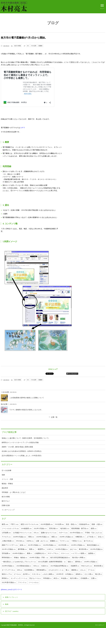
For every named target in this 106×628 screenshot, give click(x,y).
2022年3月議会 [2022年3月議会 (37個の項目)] (40, 528)
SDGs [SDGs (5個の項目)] (36, 566)
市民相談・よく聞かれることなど (14, 492)
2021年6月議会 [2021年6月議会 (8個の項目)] (96, 549)
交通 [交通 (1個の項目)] (93, 578)
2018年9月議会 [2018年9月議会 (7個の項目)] (18, 553)
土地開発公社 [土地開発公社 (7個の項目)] (40, 553)
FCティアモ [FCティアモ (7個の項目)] (53, 553)
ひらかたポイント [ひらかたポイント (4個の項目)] (56, 570)
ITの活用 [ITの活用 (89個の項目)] (59, 524)
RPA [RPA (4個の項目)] (19, 570)
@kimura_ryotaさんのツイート (11, 589)
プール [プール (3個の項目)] (91, 570)
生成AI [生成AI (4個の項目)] (44, 566)
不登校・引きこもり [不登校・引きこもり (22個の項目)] (93, 532)
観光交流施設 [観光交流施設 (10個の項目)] (93, 545)
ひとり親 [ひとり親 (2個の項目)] (89, 574)
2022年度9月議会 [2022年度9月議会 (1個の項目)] (9, 582)
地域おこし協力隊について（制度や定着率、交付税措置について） (26, 438)
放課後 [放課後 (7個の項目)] (91, 553)
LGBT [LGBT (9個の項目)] (50, 549)
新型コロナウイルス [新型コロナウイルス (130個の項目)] (29, 524)
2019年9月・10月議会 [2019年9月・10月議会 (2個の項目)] (64, 574)
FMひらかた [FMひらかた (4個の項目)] (86, 566)
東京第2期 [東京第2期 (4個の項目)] (98, 566)
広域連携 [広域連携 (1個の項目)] (85, 578)
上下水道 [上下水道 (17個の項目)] (91, 537)
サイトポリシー (99, 625)
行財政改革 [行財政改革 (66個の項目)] (84, 524)
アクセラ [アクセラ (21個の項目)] (6, 537)
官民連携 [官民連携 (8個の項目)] (6, 553)
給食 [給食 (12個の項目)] (23, 545)
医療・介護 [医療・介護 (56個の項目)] (97, 524)
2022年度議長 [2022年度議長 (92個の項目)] (47, 524)
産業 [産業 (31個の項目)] (93, 528)
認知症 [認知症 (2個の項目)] (79, 574)
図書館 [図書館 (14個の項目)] (53, 541)
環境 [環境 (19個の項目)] (31, 537)
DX (28, 46)
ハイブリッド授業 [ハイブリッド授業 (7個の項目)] (78, 553)
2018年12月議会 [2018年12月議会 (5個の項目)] (90, 562)
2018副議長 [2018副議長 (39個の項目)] (26, 528)
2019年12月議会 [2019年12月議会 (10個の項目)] (78, 545)
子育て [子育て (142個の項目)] (14, 524)
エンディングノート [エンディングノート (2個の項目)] (19, 578)
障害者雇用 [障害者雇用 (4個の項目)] (41, 570)
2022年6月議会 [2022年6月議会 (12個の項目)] (49, 545)
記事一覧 (54, 417)
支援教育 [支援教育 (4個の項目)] (75, 566)
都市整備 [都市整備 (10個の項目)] (22, 549)
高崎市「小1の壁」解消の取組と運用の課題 (17, 447)
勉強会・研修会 (7, 483)
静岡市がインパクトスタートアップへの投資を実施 (20, 442)
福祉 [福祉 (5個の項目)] (70, 562)
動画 (6, 604)
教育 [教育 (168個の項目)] (5, 524)
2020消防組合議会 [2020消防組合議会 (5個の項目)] (23, 566)
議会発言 (5, 488)
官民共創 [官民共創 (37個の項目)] (53, 528)
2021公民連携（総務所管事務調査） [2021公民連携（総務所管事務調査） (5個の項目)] (51, 562)
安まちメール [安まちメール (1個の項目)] (35, 578)
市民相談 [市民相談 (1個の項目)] (47, 578)
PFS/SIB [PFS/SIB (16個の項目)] (20, 541)
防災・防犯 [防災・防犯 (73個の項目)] (71, 524)
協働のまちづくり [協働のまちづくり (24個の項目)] (48, 532)
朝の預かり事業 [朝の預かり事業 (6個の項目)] (78, 557)
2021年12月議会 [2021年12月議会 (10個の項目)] (8, 549)
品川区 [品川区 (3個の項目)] (26, 574)
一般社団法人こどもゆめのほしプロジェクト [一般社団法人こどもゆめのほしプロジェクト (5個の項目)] (19, 562)
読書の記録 (6, 505)
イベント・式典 (7, 479)
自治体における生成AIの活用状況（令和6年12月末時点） (22, 451)
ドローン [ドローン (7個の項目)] (65, 553)
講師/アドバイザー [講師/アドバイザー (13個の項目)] (10, 545)
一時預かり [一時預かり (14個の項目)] (76, 541)
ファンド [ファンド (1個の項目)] (22, 582)
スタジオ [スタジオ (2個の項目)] (36, 574)
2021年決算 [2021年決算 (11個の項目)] (63, 545)
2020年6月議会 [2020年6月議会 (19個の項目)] (42, 537)
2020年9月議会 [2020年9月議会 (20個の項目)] (19, 537)
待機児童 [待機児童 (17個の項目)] (79, 537)
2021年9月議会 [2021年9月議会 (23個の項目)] (76, 532)
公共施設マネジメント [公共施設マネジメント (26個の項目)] (22, 532)
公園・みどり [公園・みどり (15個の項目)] (42, 541)
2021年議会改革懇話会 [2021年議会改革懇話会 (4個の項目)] (59, 566)
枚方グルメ (6, 501)
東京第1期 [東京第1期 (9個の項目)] (83, 549)
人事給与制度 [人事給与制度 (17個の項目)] (8, 541)
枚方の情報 (17, 46)
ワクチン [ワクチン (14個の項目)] (64, 541)
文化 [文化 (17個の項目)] (101, 537)
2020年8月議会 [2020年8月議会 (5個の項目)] (8, 566)
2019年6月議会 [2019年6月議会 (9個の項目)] (61, 549)
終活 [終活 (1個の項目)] (56, 578)
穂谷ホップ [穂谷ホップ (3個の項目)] (7, 574)
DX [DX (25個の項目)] (36, 532)
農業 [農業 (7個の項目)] (29, 553)
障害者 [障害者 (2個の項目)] (5, 578)
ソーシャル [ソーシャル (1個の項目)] (33, 582)
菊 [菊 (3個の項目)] (67, 570)
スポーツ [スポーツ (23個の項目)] (63, 532)
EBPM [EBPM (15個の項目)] (30, 541)
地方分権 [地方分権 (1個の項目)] (74, 578)
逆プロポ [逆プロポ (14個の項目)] (88, 541)
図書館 (40, 46)
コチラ (22, 127)
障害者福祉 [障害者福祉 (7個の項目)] (7, 557)
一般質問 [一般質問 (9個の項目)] (40, 549)
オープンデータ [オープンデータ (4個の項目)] (8, 570)
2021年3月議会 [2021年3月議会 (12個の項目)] (34, 545)
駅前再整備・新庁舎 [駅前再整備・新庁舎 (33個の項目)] (80, 528)
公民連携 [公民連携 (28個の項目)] (6, 532)
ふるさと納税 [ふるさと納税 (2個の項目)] (48, 574)
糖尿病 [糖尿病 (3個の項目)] (74, 570)
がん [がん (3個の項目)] (82, 570)
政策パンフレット (11, 597)
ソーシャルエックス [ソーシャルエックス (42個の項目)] (10, 528)
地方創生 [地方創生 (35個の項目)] (64, 528)
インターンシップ (8, 510)
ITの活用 (33, 46)
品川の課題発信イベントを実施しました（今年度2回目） (22, 455)
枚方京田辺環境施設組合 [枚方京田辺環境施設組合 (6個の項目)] (60, 557)
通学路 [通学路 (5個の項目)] (78, 562)
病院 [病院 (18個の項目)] (54, 537)
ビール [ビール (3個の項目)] (17, 574)
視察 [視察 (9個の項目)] (31, 549)
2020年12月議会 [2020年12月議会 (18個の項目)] (66, 537)
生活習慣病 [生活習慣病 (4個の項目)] (29, 570)
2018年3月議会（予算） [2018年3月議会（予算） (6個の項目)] (38, 557)
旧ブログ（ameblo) (11, 611)
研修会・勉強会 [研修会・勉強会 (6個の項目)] (20, 557)
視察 (3, 475)
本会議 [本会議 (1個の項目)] (64, 578)
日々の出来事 (6, 470)
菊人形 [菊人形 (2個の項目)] (98, 574)
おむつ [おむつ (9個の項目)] (73, 549)
